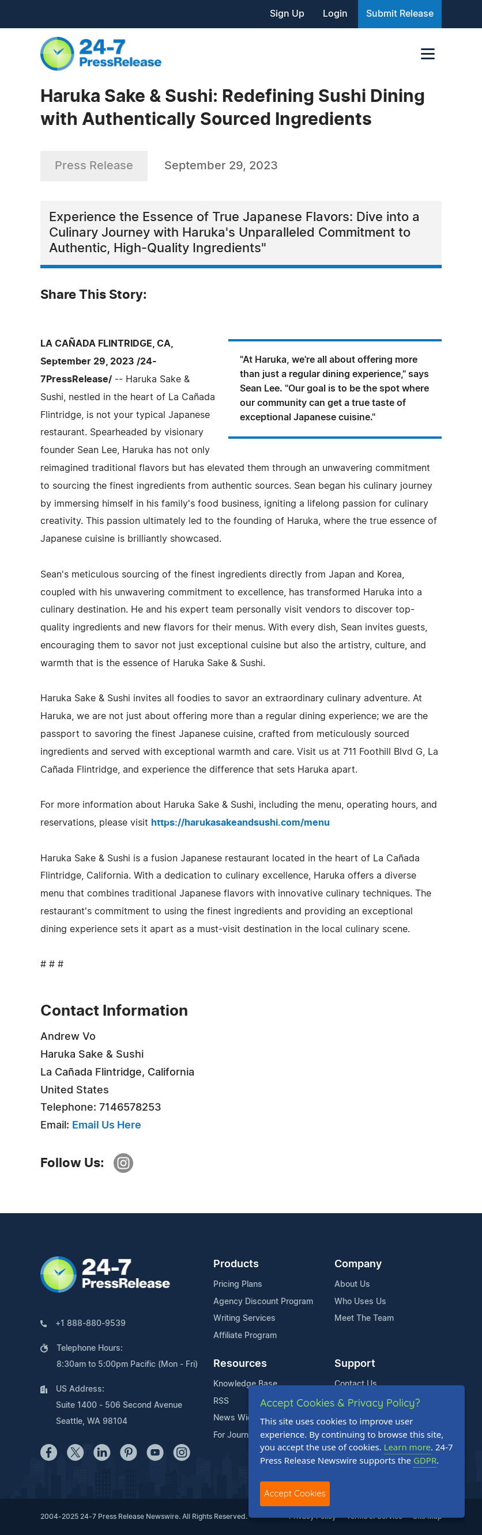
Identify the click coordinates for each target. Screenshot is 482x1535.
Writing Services (244, 1318)
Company (358, 1264)
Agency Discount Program (263, 1302)
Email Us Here (106, 1125)
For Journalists (241, 1435)
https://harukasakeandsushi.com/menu (240, 822)
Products (236, 1264)
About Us (352, 1285)
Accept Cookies (295, 1493)
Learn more (407, 1447)
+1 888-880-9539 (90, 1324)
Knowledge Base (245, 1384)
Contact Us (355, 1384)
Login (335, 13)
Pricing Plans (237, 1285)
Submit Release (400, 13)
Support (354, 1364)
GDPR (424, 1460)
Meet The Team (364, 1318)
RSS (221, 1401)
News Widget (239, 1418)
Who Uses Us (360, 1302)
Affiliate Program (245, 1336)
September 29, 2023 (221, 166)
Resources (240, 1364)
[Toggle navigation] (428, 54)
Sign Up (287, 13)
